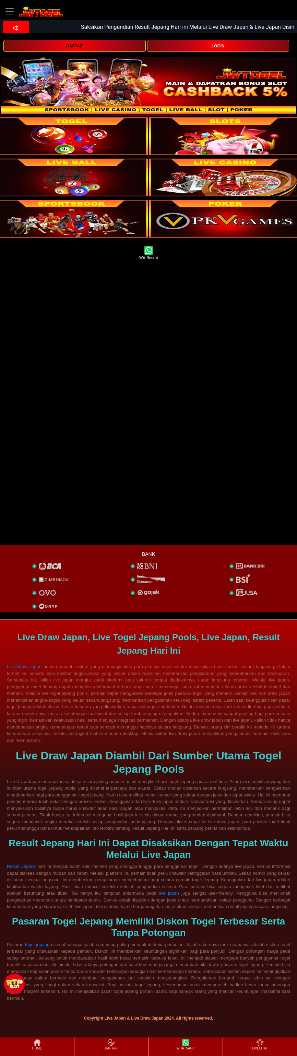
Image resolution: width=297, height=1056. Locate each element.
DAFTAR (74, 46)
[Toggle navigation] (9, 11)
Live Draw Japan (24, 666)
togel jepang (37, 944)
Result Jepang (21, 866)
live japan (169, 893)
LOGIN (218, 46)
